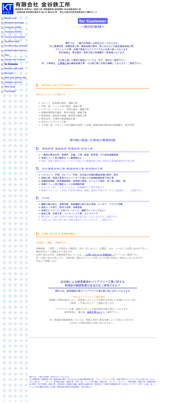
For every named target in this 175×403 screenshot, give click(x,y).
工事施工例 (63, 63)
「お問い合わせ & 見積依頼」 (99, 254)
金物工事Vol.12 (94, 312)
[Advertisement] (11, 102)
